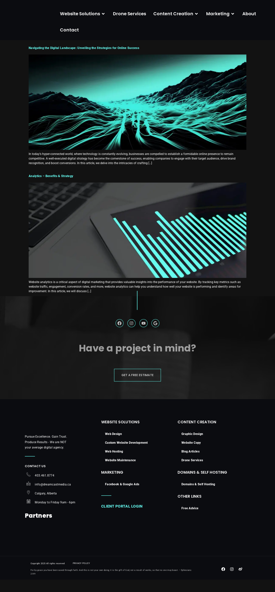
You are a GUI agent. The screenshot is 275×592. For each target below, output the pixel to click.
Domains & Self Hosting (198, 510)
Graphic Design (192, 460)
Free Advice (189, 534)
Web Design (113, 460)
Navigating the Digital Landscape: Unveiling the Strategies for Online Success (84, 71)
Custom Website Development (126, 468)
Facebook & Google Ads (122, 510)
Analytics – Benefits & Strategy (51, 199)
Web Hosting (114, 477)
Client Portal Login (122, 532)
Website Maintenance (120, 486)
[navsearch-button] (266, 15)
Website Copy (191, 468)
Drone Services (192, 486)
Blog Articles (190, 477)
